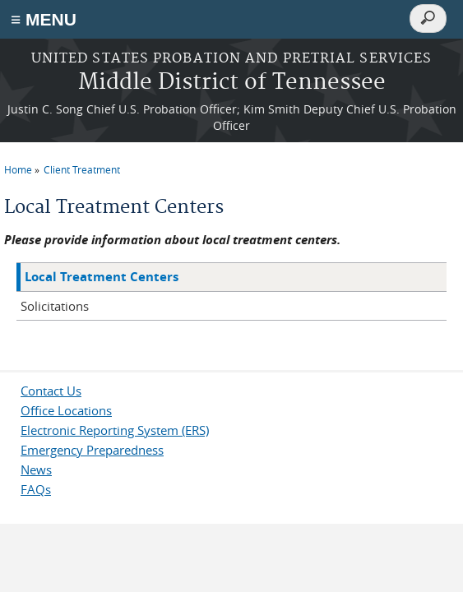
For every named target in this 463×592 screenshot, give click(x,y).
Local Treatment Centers (101, 276)
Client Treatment (82, 169)
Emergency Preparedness (92, 450)
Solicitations (55, 306)
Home (18, 169)
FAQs (36, 489)
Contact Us (51, 390)
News (36, 469)
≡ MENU (43, 19)
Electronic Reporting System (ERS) (115, 430)
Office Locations (66, 410)
